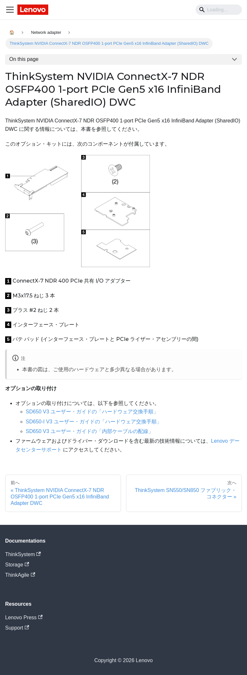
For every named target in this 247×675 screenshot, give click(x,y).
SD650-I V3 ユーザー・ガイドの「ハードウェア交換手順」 (94, 421)
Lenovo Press (23, 617)
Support (17, 628)
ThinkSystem (23, 554)
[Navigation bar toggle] (10, 9)
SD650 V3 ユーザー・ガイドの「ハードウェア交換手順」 (92, 411)
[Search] (219, 10)
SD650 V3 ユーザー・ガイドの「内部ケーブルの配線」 (89, 431)
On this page (24, 59)
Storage (17, 564)
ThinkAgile (20, 575)
